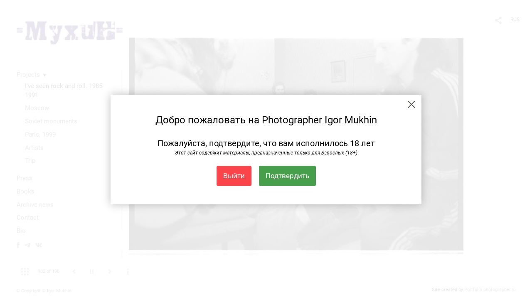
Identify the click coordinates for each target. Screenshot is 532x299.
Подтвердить (287, 176)
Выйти (234, 176)
